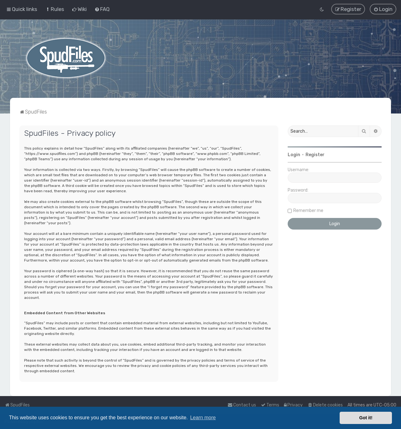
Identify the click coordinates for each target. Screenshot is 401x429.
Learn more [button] (203, 417)
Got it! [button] (366, 417)
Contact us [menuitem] (242, 405)
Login (294, 154)
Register (315, 154)
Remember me (308, 210)
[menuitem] (55, 9)
